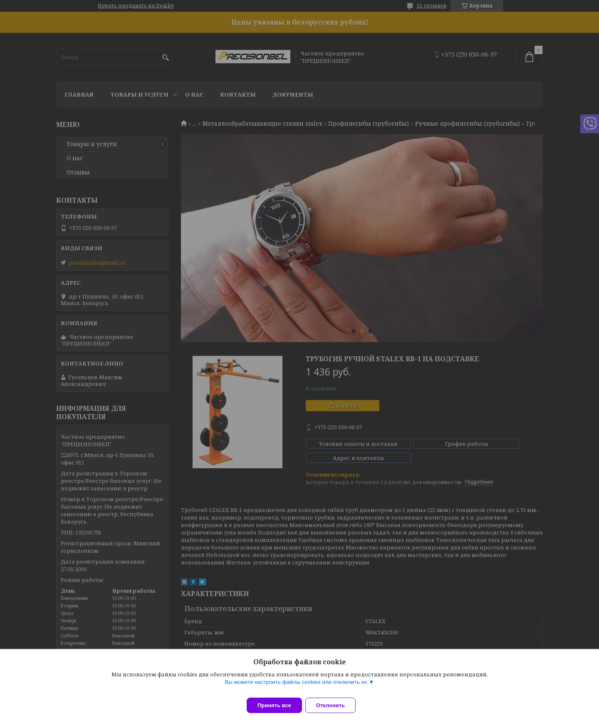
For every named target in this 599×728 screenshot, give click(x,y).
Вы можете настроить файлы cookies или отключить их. (297, 687)
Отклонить (335, 705)
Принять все (274, 705)
